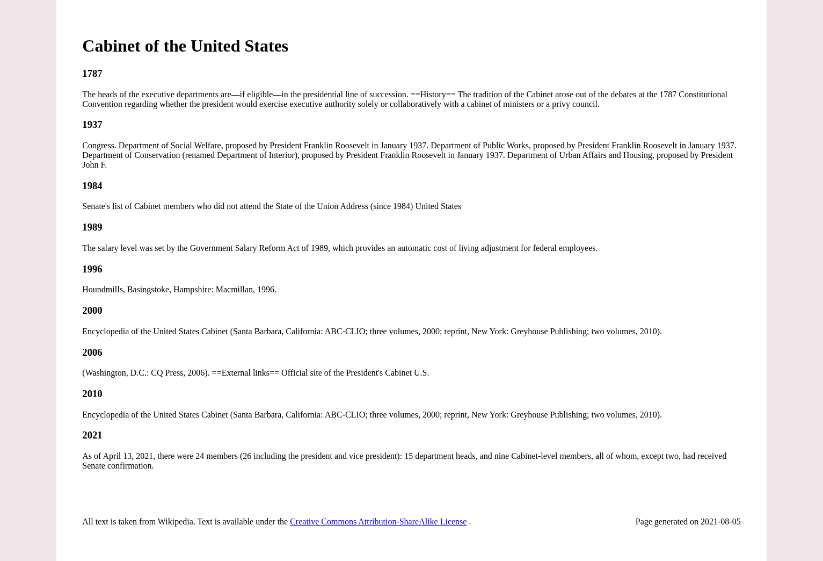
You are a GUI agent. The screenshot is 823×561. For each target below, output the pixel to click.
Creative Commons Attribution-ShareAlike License (378, 521)
